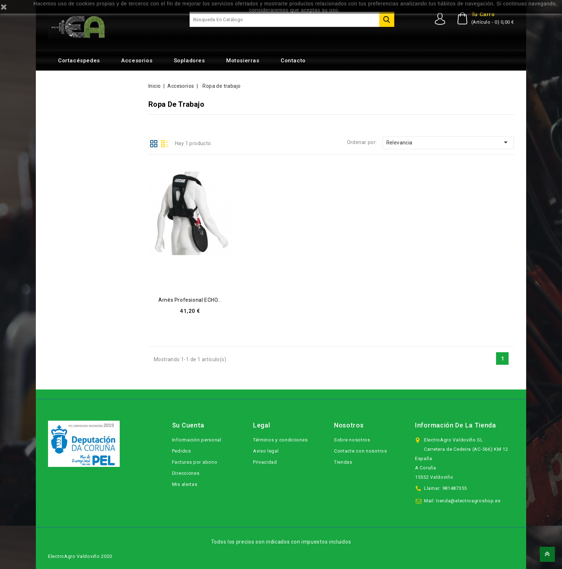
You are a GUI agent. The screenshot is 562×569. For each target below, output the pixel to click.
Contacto (293, 60)
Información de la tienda (455, 425)
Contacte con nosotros (360, 451)
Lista (164, 143)
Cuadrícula (153, 143)
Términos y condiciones (280, 440)
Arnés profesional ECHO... (190, 300)
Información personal (197, 440)
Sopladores (189, 60)
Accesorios (136, 60)
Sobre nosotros (352, 440)
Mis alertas (184, 484)
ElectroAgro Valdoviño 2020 (80, 556)
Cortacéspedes (79, 60)
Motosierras (242, 60)
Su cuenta (188, 425)
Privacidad (265, 462)
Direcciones (186, 473)
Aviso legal (266, 451)
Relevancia (448, 142)
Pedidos (181, 451)
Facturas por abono (195, 462)
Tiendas (343, 462)
